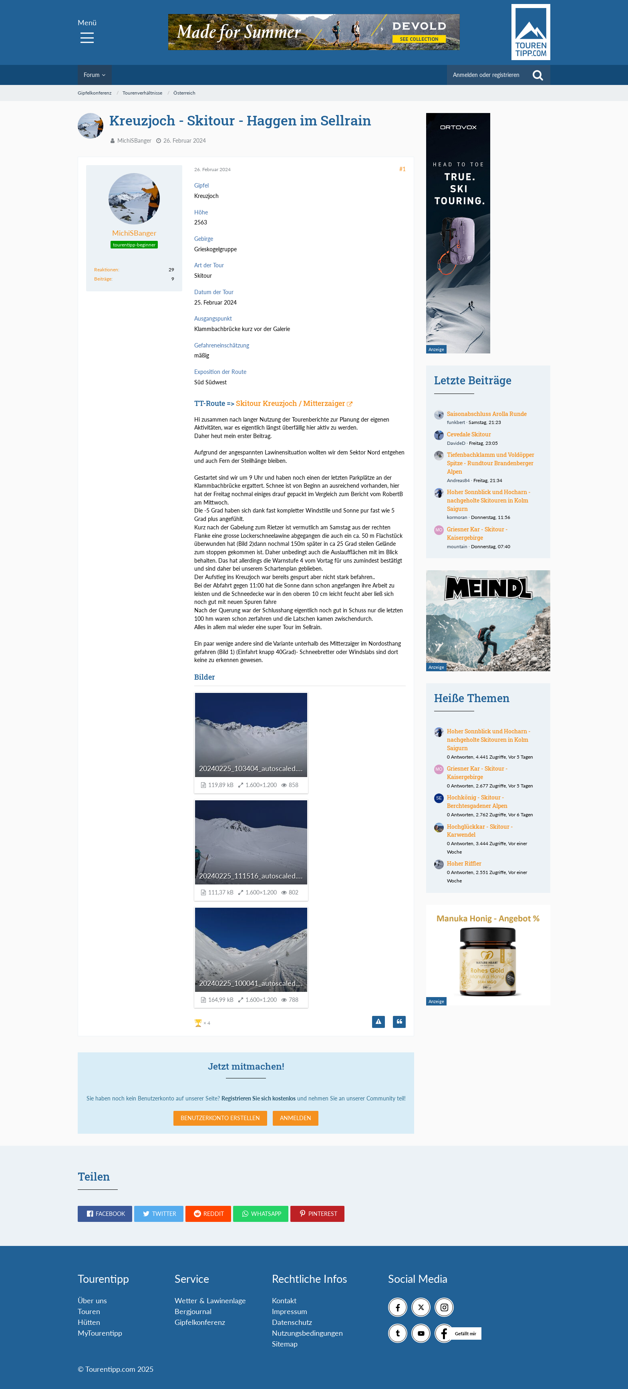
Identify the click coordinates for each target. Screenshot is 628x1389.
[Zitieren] (399, 1022)
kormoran (457, 517)
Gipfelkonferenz (200, 1322)
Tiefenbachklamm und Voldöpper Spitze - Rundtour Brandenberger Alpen (490, 463)
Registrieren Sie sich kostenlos (258, 1098)
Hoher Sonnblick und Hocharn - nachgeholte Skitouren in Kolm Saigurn (489, 500)
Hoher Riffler (464, 863)
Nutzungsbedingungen (307, 1332)
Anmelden (295, 1117)
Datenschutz (292, 1322)
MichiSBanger (134, 140)
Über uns (92, 1300)
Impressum (289, 1311)
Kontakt (284, 1300)
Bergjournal (193, 1311)
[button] (105, 1214)
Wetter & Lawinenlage (210, 1300)
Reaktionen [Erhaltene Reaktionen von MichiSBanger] (106, 269)
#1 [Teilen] (402, 169)
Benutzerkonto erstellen (220, 1117)
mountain (457, 546)
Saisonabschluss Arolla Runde (487, 414)
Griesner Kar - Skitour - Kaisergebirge (477, 533)
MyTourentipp (100, 1332)
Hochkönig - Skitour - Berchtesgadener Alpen (477, 801)
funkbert (456, 422)
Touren (89, 1311)
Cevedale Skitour (469, 434)
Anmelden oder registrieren (486, 74)
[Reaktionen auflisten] (203, 1022)
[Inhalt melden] (378, 1022)
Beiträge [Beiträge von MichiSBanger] (102, 279)
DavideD (456, 443)
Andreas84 (458, 480)
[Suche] (537, 75)
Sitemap (285, 1343)
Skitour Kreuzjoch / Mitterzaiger (290, 403)
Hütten (89, 1322)
